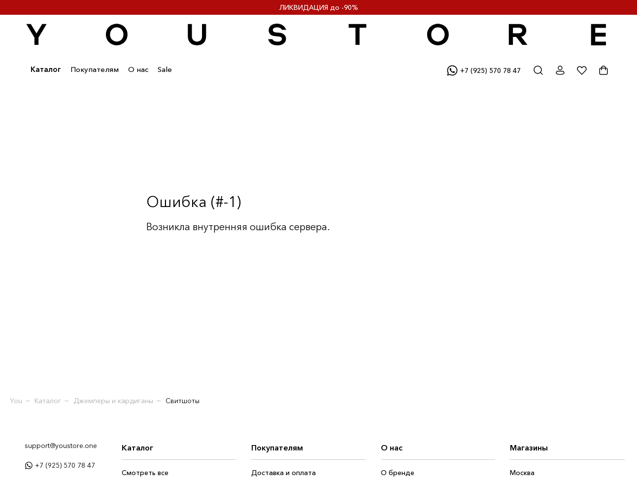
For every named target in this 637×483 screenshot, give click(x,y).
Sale (165, 69)
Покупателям (94, 69)
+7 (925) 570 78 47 (60, 465)
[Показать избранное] (582, 71)
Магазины (529, 447)
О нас (138, 69)
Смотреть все (145, 472)
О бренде (397, 472)
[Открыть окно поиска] (538, 71)
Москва (522, 472)
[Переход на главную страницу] (317, 35)
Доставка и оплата (283, 472)
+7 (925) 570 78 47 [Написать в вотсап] (483, 70)
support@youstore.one (61, 445)
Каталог (46, 69)
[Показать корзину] (603, 71)
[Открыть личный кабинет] (560, 70)
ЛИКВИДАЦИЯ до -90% (318, 7)
